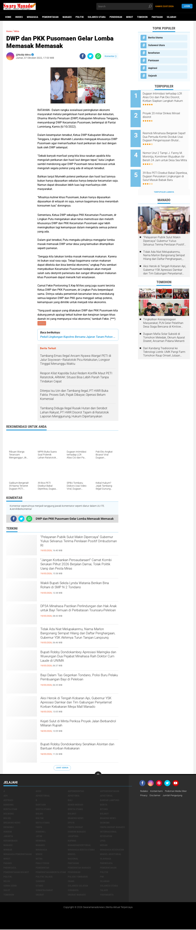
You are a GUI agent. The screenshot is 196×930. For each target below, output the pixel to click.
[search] (124, 6)
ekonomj (8, 827)
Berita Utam (10, 809)
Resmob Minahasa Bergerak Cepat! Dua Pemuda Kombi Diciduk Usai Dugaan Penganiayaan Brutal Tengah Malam (168, 132)
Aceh (38, 791)
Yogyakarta (107, 895)
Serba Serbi (10, 886)
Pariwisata (106, 863)
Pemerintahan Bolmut (16, 872)
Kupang (72, 841)
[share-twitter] (90, 56)
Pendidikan (116, 17)
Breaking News (11, 823)
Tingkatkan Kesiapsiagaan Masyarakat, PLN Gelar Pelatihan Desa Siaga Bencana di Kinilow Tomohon (163, 311)
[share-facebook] (83, 56)
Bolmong (8, 814)
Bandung (8, 805)
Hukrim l (41, 832)
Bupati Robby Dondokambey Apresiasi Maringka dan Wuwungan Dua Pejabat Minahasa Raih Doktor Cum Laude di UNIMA (77, 659)
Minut (129, 17)
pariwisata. (10, 868)
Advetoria (73, 796)
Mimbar (7, 850)
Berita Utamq (75, 809)
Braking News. (108, 818)
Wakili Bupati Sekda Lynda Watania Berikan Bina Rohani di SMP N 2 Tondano (74, 590)
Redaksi (144, 791)
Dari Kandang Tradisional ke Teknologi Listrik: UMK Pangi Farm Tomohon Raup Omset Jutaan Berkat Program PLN (164, 340)
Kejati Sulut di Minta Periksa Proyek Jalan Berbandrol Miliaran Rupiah (74, 725)
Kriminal (41, 841)
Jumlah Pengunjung (174, 796)
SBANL (71, 881)
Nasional (73, 859)
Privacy (144, 796)
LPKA (102, 841)
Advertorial (43, 796)
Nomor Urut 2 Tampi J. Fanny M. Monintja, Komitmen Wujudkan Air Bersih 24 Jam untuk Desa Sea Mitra (168, 149)
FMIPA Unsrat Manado (112, 827)
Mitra (42, 323)
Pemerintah (42, 868)
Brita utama (43, 823)
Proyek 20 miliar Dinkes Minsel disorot (164, 112)
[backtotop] (98, 775)
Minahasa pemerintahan (17, 854)
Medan (103, 845)
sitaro (39, 886)
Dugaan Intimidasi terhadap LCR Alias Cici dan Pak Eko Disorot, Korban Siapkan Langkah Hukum (167, 97)
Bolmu (39, 814)
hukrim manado (77, 832)
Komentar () (111, 56)
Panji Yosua (42, 863)
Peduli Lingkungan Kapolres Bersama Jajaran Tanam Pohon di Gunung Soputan (78, 337)
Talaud (104, 890)
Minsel (72, 854)
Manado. (40, 845)
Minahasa (32, 17)
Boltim (39, 818)
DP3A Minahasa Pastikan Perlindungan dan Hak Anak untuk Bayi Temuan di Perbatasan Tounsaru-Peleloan (78, 613)
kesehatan (154, 52)
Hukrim (7, 832)
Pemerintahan (50, 17)
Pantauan (157, 17)
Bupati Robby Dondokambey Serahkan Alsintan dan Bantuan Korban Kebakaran (77, 751)
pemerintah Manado (79, 868)
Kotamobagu (10, 841)
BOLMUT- (104, 814)
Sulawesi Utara (97, 17)
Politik (80, 17)
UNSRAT (40, 895)
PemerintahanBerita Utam (51, 872)
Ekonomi (105, 823)
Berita (103, 805)
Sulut (6, 890)
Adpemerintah (76, 791)
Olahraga (105, 859)
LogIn (187, 6)
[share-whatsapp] (98, 56)
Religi (6, 881)
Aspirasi (152, 68)
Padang (7, 863)
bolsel (7, 818)
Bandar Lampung (109, 800)
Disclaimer (156, 796)
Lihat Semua (62, 768)
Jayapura (73, 836)
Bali (70, 800)
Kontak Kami (158, 791)
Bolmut (72, 814)
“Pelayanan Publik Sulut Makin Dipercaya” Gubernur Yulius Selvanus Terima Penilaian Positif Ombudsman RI (76, 544)
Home (8, 17)
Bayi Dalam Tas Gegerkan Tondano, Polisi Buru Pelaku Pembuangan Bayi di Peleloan (78, 682)
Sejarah (171, 17)
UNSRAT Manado (77, 895)
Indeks (19, 17)
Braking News (76, 818)
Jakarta (8, 836)
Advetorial (106, 796)
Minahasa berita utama (81, 850)
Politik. (7, 877)
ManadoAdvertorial (79, 845)
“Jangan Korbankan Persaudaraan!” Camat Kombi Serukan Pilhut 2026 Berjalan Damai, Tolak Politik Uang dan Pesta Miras (78, 567)
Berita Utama (155, 37)
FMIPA (39, 827)
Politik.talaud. (44, 877)
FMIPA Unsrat (75, 827)
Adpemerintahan (109, 791)
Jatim (39, 836)
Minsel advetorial (110, 854)
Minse (39, 854)
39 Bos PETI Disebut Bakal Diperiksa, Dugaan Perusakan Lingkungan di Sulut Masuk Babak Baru (168, 167)
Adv (5, 796)
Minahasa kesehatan (112, 850)
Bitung (104, 809)
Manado (67, 17)
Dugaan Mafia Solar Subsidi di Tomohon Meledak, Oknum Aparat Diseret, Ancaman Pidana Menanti (164, 326)
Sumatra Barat (44, 890)
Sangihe (40, 881)
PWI (102, 877)
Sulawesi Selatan (78, 886)
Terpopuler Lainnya (164, 180)
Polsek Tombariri (78, 877)
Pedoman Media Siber (178, 791)
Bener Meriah (75, 805)
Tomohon (142, 17)
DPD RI (71, 823)
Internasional (108, 832)
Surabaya (73, 890)
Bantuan (41, 805)
